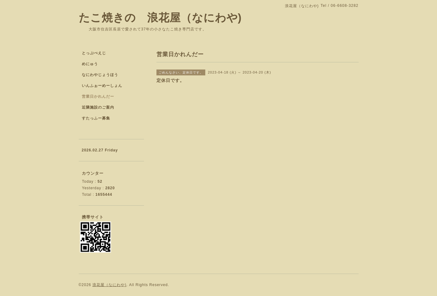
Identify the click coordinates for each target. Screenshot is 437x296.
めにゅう (90, 64)
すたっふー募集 (96, 118)
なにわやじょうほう (100, 75)
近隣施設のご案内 (98, 107)
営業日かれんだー (98, 96)
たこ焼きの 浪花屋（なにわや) (160, 17)
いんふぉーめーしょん (102, 85)
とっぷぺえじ (94, 53)
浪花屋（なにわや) (109, 285)
